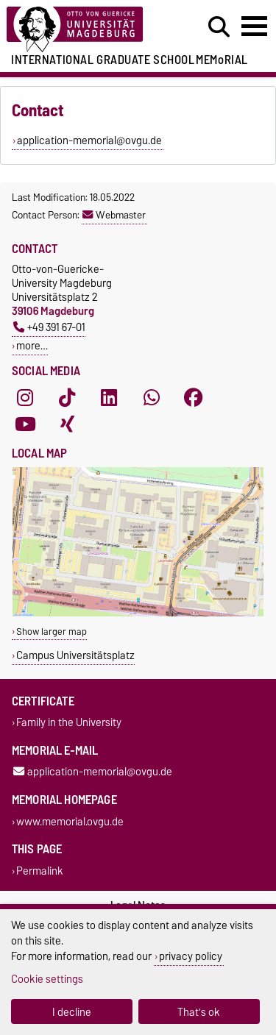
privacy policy (190, 956)
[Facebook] (193, 397)
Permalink (39, 870)
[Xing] (67, 423)
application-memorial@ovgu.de (92, 772)
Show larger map (51, 631)
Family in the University (68, 722)
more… (32, 345)
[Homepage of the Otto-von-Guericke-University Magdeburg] (85, 30)
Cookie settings (47, 979)
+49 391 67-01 (49, 327)
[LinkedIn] (109, 397)
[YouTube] (25, 423)
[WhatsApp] (151, 397)
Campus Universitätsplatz (75, 655)
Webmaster (114, 215)
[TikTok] (67, 397)
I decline (71, 1012)
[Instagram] (25, 397)
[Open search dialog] (219, 27)
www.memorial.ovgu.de (70, 821)
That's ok (198, 1012)
